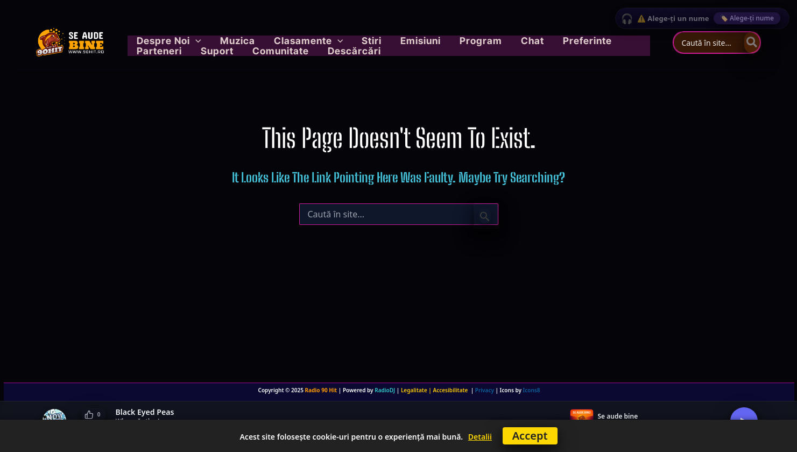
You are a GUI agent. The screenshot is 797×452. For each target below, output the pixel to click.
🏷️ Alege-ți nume (747, 18)
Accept (530, 435)
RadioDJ (385, 390)
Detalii (480, 437)
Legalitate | (417, 390)
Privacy (484, 390)
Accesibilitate (452, 390)
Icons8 (531, 390)
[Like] (93, 414)
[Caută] (752, 42)
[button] (189, 35)
